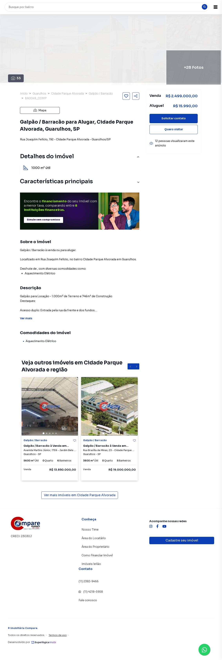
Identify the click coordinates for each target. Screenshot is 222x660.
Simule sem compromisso (43, 219)
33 (16, 78)
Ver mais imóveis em (79, 495)
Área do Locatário (94, 538)
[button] (212, 7)
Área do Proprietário (95, 547)
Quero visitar (173, 129)
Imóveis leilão (91, 564)
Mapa (40, 110)
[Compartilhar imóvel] (135, 96)
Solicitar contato (173, 118)
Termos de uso (58, 635)
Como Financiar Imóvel (97, 555)
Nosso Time (90, 529)
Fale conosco (88, 600)
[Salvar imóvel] (126, 96)
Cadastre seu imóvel (182, 540)
